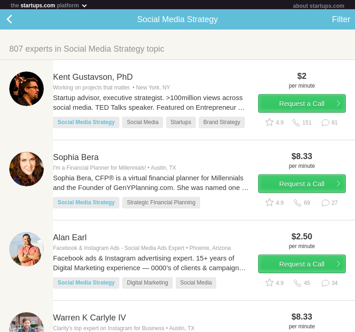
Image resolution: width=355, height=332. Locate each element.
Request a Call (302, 105)
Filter (341, 21)
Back (18, 21)
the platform (49, 5)
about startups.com (318, 6)
